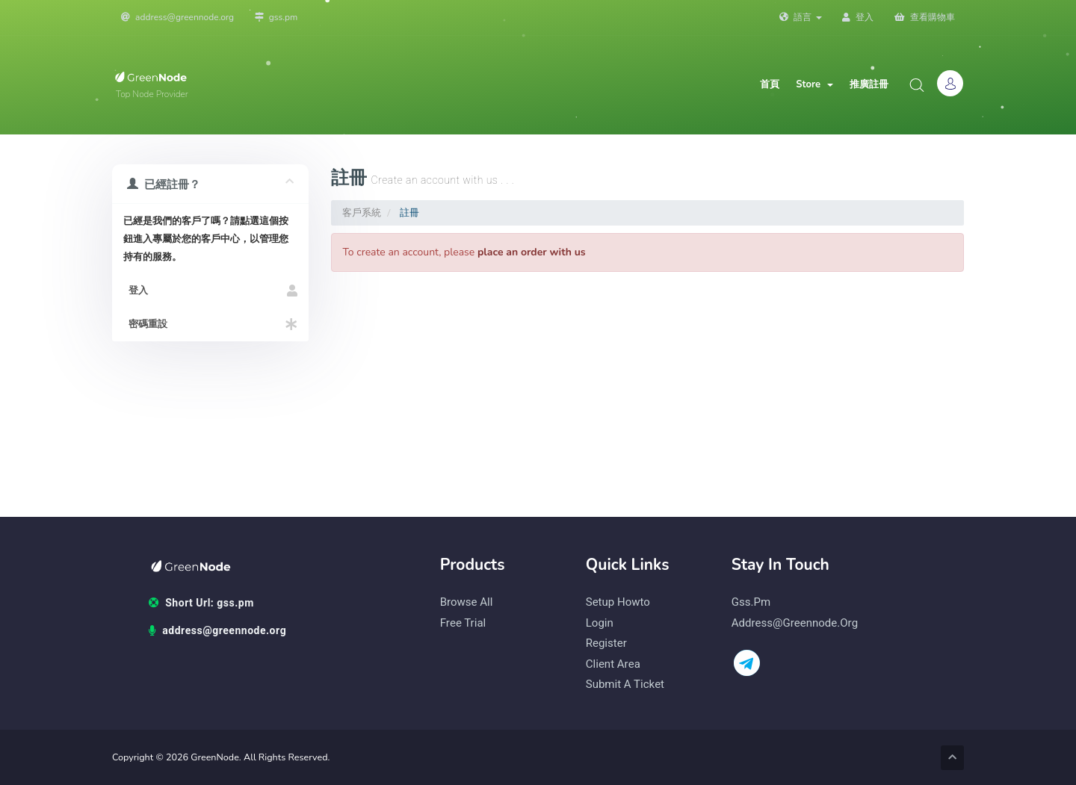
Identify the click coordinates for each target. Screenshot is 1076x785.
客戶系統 (361, 212)
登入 (858, 17)
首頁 (769, 84)
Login (599, 623)
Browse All (466, 602)
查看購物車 (924, 17)
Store (814, 84)
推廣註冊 (869, 84)
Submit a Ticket (625, 684)
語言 (800, 17)
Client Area (613, 664)
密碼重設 (210, 324)
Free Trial (463, 623)
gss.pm (276, 17)
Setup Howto (618, 602)
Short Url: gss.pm (201, 603)
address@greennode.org (177, 17)
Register (606, 643)
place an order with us (531, 252)
